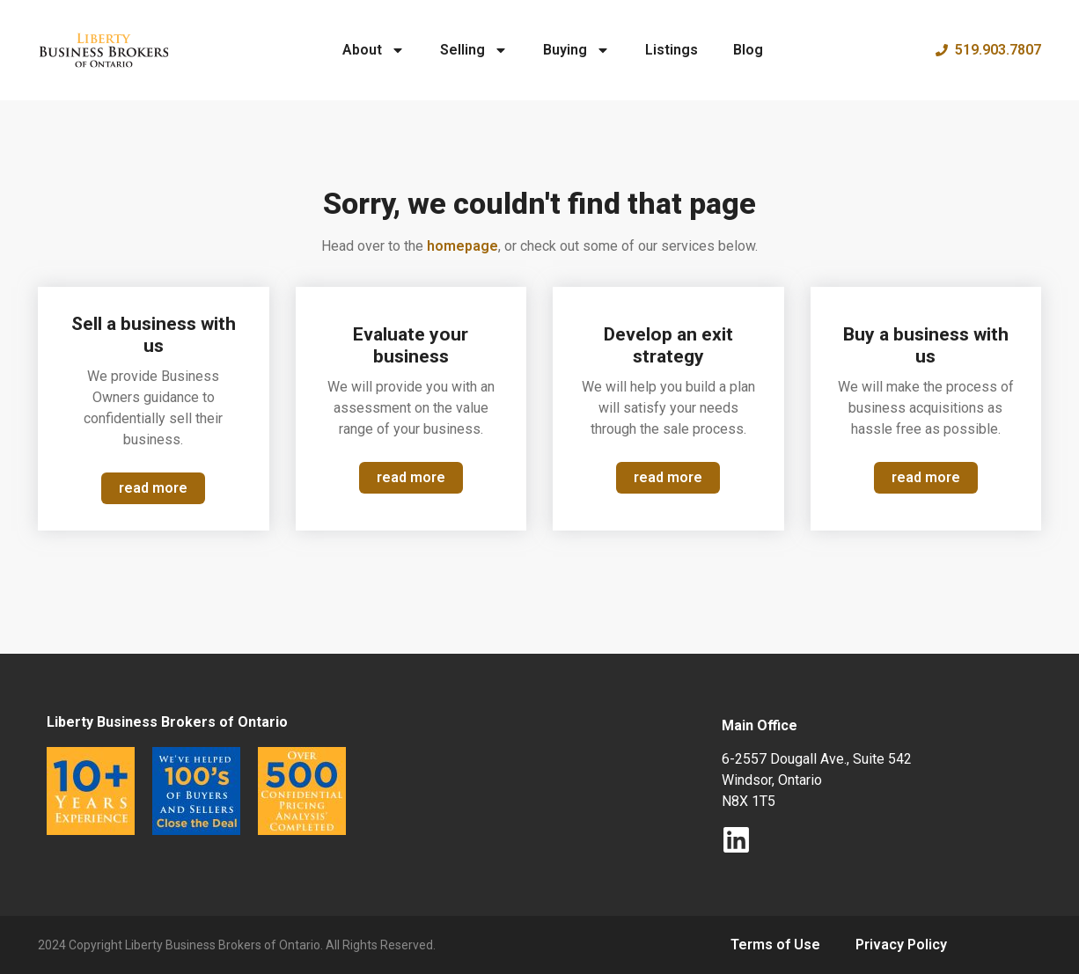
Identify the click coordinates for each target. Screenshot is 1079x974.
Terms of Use (775, 944)
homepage (462, 246)
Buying (576, 50)
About (373, 50)
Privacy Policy (901, 944)
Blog (748, 49)
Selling (474, 50)
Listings (671, 49)
